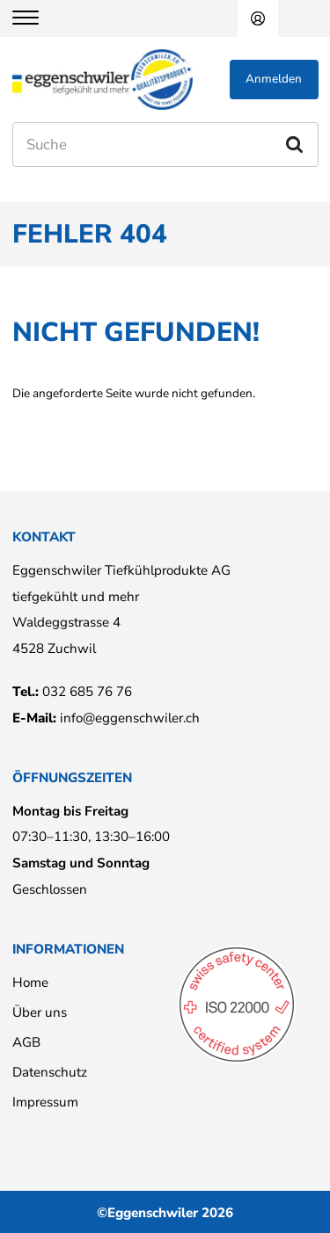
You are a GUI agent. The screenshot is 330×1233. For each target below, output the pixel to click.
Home (30, 982)
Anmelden (258, 18)
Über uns (39, 1012)
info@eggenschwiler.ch (130, 718)
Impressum (45, 1102)
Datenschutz (49, 1072)
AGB (26, 1042)
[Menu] (36, 18)
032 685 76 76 (87, 691)
